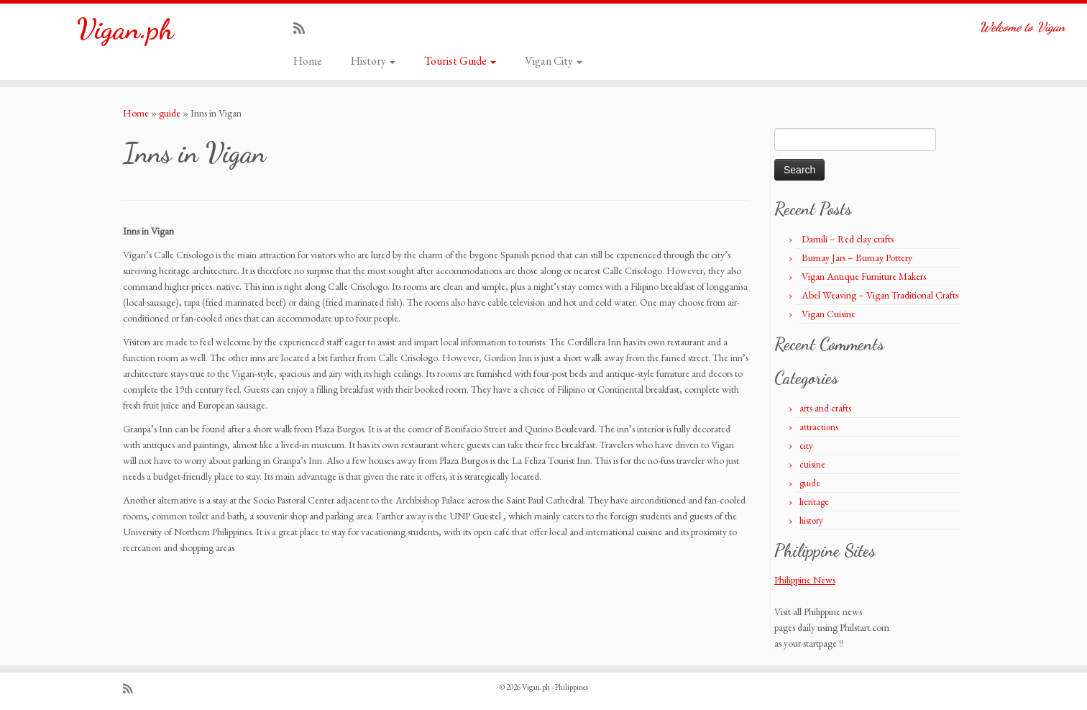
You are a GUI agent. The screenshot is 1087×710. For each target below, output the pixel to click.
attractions (818, 427)
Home (307, 60)
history (811, 520)
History (373, 60)
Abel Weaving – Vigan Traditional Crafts (880, 294)
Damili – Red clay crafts (848, 238)
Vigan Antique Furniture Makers (864, 276)
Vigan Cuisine (829, 313)
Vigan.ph (125, 29)
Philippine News (804, 579)
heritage (814, 502)
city (806, 446)
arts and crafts (825, 408)
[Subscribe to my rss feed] (303, 28)
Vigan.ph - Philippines (555, 687)
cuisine (812, 464)
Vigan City (553, 60)
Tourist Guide (460, 60)
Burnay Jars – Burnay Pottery (857, 257)
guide (169, 112)
